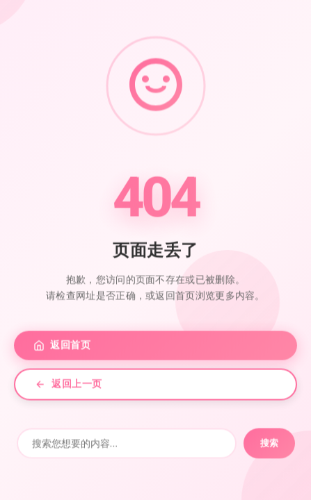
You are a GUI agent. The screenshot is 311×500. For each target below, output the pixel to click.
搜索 (269, 445)
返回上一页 (68, 386)
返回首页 (61, 347)
